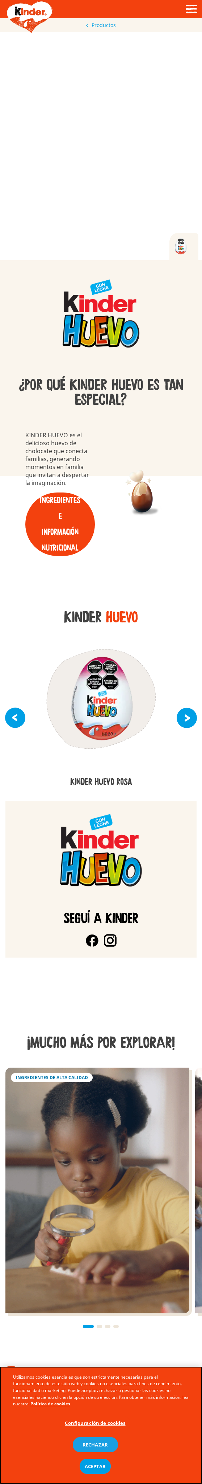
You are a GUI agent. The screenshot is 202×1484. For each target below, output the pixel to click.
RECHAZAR (95, 1444)
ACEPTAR (95, 1466)
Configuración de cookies (95, 1423)
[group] (101, 314)
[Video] (101, 146)
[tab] (183, 246)
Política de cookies (50, 1404)
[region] (101, 1425)
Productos (101, 25)
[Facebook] (92, 940)
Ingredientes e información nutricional (60, 524)
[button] (15, 718)
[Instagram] (110, 940)
